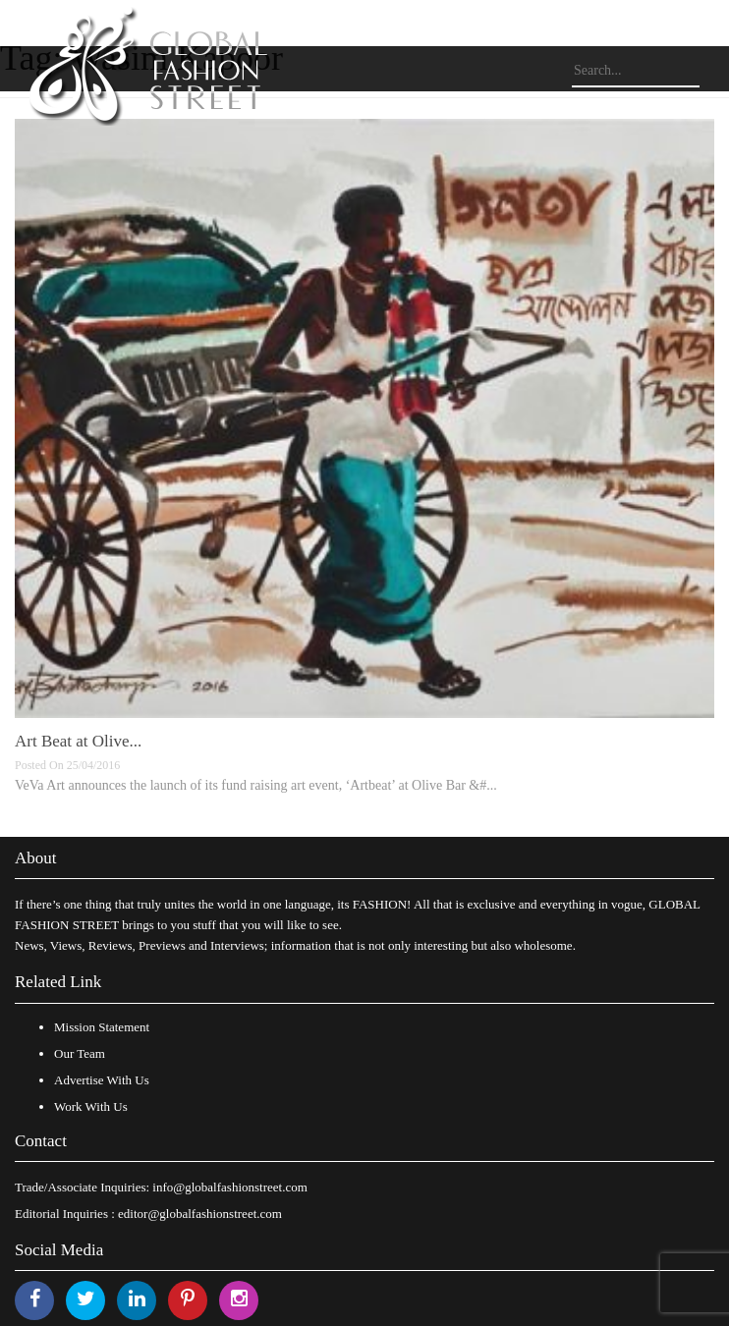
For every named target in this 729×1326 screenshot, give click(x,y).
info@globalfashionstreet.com (229, 1187)
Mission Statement (101, 1027)
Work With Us (91, 1106)
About (36, 858)
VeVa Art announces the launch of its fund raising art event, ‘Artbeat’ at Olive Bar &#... (256, 785)
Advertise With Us (101, 1080)
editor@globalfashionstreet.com (200, 1213)
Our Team (79, 1053)
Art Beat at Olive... (78, 741)
